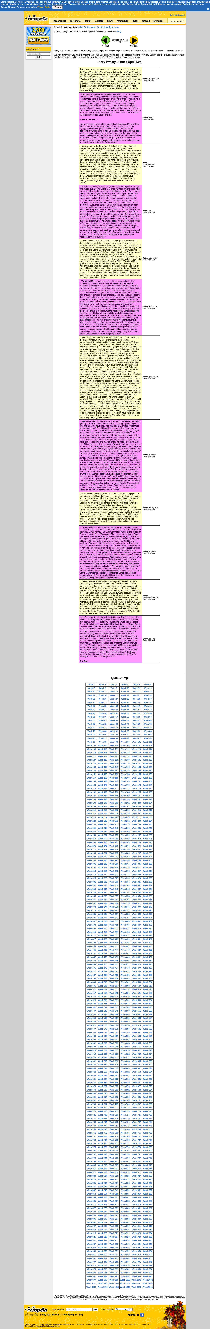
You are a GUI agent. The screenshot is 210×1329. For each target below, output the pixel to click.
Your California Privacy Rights (47, 1326)
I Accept (57, 7)
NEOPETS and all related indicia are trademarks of (49, 1321)
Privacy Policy (44, 7)
